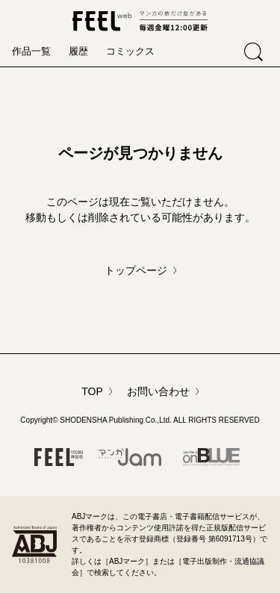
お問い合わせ (158, 391)
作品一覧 (31, 51)
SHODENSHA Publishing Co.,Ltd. (116, 420)
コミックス (130, 51)
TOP (92, 391)
